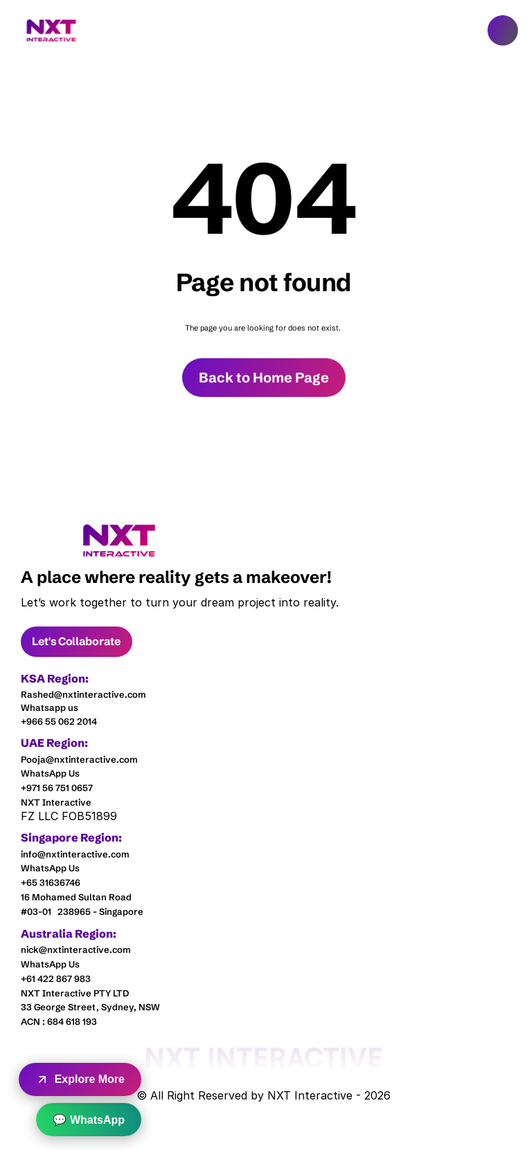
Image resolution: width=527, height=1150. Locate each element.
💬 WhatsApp (89, 1120)
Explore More (80, 1079)
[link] (119, 540)
